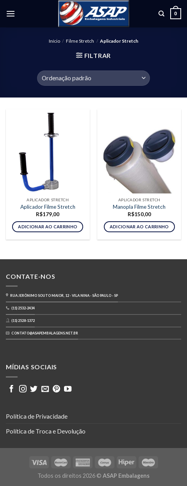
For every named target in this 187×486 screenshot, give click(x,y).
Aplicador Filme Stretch (47, 207)
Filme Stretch (80, 41)
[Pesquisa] (161, 13)
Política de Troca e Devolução (45, 431)
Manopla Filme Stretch (139, 207)
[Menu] (10, 13)
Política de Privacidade (37, 416)
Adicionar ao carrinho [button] (47, 226)
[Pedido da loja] (93, 78)
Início (54, 41)
